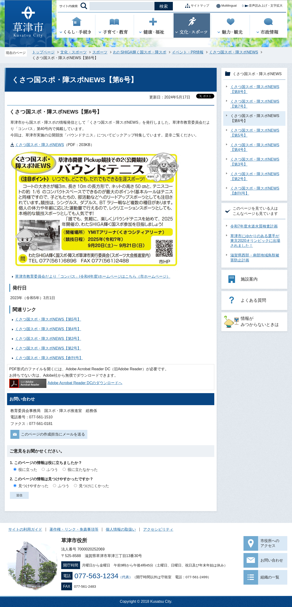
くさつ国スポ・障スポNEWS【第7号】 (254, 103)
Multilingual (225, 6)
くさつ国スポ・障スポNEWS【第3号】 (48, 339)
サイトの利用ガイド (25, 529)
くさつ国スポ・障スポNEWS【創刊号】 (49, 358)
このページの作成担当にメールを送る (53, 434)
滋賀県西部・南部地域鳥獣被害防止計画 (254, 257)
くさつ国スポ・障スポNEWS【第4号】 (48, 329)
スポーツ (99, 52)
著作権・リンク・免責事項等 (73, 529)
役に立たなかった (83, 470)
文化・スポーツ (73, 52)
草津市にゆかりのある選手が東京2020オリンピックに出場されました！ (255, 241)
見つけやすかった (33, 486)
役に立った (27, 470)
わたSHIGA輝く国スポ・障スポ (139, 52)
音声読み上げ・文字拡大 (262, 6)
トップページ (43, 52)
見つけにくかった (94, 486)
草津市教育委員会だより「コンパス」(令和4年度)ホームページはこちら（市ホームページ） (92, 276)
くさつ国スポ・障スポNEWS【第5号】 (48, 319)
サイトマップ (196, 6)
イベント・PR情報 (187, 52)
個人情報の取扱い (121, 529)
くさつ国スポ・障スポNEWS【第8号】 (254, 89)
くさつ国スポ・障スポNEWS (233, 52)
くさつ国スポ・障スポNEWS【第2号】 (48, 348)
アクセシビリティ (158, 529)
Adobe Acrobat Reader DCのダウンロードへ (65, 383)
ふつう (52, 470)
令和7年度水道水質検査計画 (254, 226)
